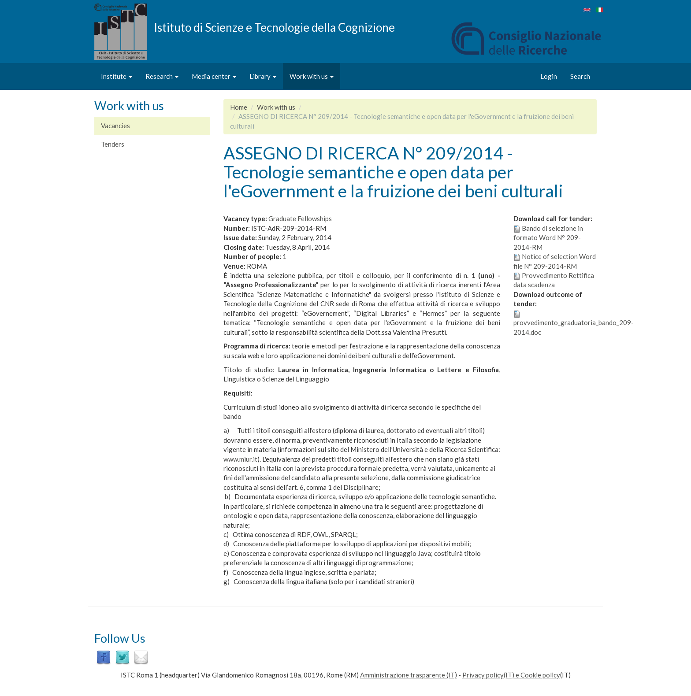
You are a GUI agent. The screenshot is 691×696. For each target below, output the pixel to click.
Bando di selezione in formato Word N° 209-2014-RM (548, 237)
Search (580, 76)
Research (161, 76)
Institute (116, 76)
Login (548, 76)
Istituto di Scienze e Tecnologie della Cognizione (274, 27)
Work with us (312, 76)
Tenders (112, 144)
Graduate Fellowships (300, 218)
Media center (214, 76)
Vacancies (115, 126)
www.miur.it (240, 459)
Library (262, 76)
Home (238, 107)
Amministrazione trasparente (402, 675)
